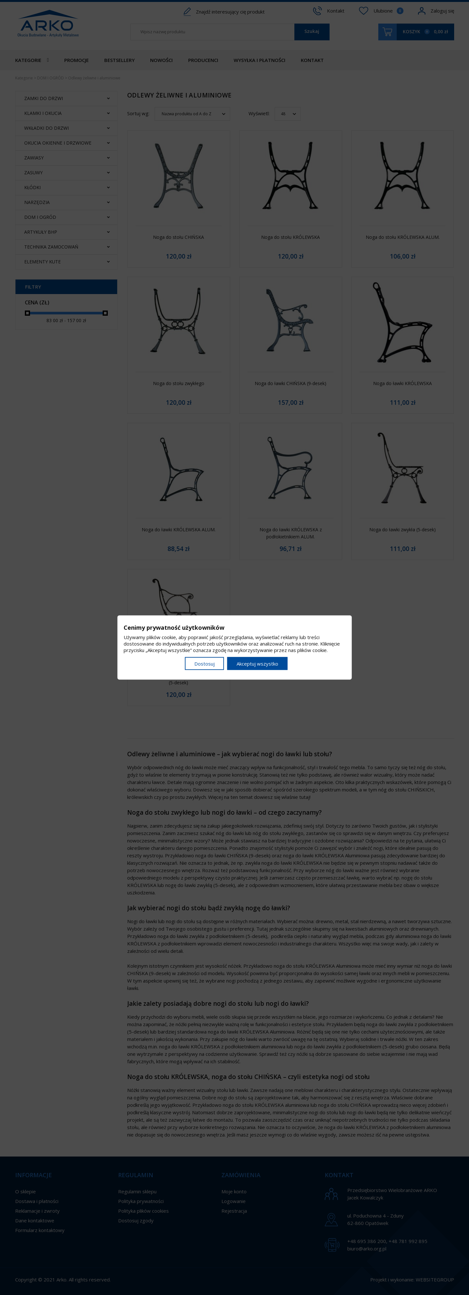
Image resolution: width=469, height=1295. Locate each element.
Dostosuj (204, 663)
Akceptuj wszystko (257, 663)
